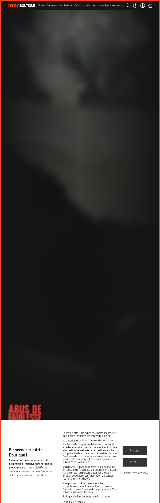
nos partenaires (71, 440)
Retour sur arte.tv (114, 5)
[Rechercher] (128, 5)
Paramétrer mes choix (136, 473)
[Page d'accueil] (21, 6)
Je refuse (135, 462)
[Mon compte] (142, 5)
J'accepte (135, 450)
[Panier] (150, 5)
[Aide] (135, 5)
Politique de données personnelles (81, 496)
